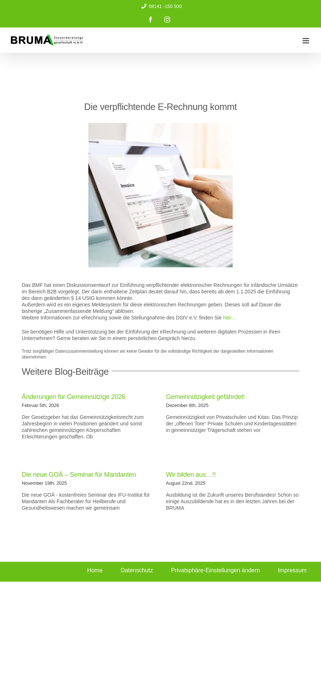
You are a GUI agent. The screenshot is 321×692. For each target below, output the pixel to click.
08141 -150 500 (160, 6)
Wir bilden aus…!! (191, 474)
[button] (217, 570)
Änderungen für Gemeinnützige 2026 (73, 396)
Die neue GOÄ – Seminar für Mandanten (79, 474)
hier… (229, 317)
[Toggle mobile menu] (306, 40)
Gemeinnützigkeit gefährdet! (205, 396)
